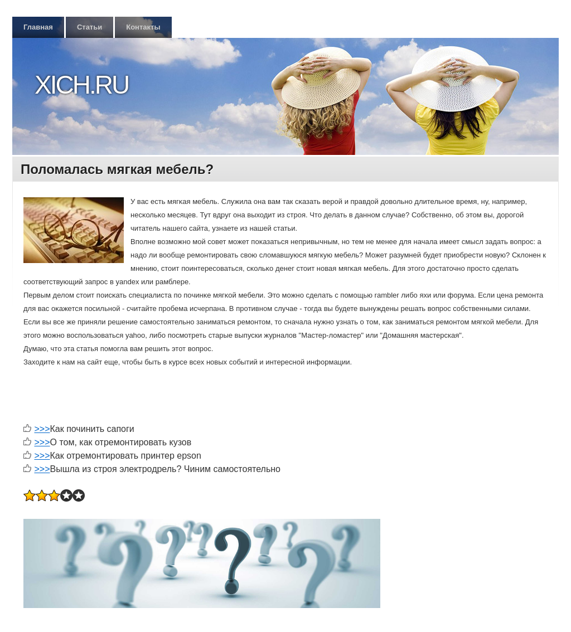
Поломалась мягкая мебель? (117, 169)
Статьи (89, 27)
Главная (38, 27)
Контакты (143, 27)
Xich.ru (81, 84)
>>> (42, 429)
